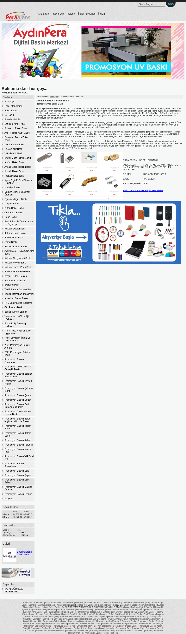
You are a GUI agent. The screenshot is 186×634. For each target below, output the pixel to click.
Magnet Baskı (11, 203)
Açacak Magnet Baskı (15, 199)
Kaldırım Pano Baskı (15, 233)
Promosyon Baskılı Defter (17, 400)
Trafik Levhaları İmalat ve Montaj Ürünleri (17, 339)
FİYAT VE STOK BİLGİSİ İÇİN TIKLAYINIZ (143, 190)
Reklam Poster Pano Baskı (18, 267)
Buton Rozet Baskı (14, 208)
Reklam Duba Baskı (14, 228)
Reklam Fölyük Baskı (15, 262)
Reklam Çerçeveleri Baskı (17, 258)
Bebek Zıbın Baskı (13, 237)
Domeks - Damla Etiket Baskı (16, 138)
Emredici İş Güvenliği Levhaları (15, 325)
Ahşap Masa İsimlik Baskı (17, 167)
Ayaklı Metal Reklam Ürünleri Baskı (19, 252)
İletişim (101, 13)
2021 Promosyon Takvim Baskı (17, 353)
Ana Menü (8, 97)
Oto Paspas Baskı (13, 307)
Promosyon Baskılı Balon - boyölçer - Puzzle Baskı (18, 420)
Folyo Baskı (10, 110)
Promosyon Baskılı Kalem (17, 440)
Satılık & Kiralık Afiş (14, 124)
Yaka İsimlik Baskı (13, 153)
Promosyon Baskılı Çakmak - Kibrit (19, 389)
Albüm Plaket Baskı (14, 162)
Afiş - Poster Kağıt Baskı (17, 133)
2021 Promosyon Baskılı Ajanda (17, 346)
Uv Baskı (9, 115)
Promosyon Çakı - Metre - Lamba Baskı (17, 413)
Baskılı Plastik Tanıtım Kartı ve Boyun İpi (18, 223)
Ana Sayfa (43, 13)
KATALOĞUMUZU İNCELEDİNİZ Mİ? (13, 590)
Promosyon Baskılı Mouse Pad (17, 450)
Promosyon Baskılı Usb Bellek (16, 481)
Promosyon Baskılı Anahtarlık (14, 361)
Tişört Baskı (10, 217)
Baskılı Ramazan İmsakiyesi (19, 294)
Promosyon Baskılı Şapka (17, 475)
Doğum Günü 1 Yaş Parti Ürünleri (17, 193)
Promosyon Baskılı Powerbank (14, 465)
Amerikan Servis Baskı (16, 298)
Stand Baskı (10, 242)
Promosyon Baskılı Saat (16, 470)
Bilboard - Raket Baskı (16, 128)
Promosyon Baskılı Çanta (17, 395)
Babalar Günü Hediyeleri (17, 271)
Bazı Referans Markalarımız (17, 552)
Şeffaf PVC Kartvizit (14, 280)
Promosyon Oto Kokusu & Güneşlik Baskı (17, 368)
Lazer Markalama (13, 106)
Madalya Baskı (12, 187)
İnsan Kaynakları (87, 13)
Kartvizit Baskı (11, 285)
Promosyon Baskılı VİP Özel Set (19, 457)
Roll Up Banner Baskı (15, 246)
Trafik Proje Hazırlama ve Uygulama (17, 332)
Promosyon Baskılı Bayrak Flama (18, 382)
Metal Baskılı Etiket (14, 144)
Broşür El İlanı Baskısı (15, 276)
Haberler (71, 13)
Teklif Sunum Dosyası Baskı (18, 289)
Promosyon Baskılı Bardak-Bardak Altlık (18, 375)
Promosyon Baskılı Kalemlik (18, 444)
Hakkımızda (58, 13)
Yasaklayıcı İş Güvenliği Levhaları (16, 317)
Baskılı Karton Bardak (15, 311)
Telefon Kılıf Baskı (13, 149)
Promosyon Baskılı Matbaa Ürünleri (18, 488)
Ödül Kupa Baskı (13, 212)
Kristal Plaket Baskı (14, 171)
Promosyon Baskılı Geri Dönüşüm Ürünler (16, 405)
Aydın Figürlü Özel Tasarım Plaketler (18, 181)
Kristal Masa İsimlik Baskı (17, 158)
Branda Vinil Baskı (13, 119)
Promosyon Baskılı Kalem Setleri (17, 427)
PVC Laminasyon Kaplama (18, 303)
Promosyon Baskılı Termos (18, 494)
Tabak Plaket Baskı (14, 175)
